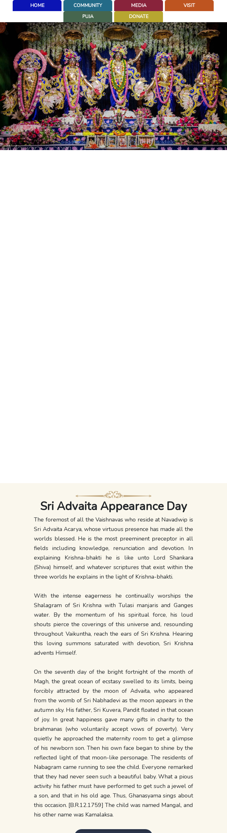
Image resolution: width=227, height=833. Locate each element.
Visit (189, 5)
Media (138, 5)
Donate (138, 16)
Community (88, 5)
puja (88, 16)
